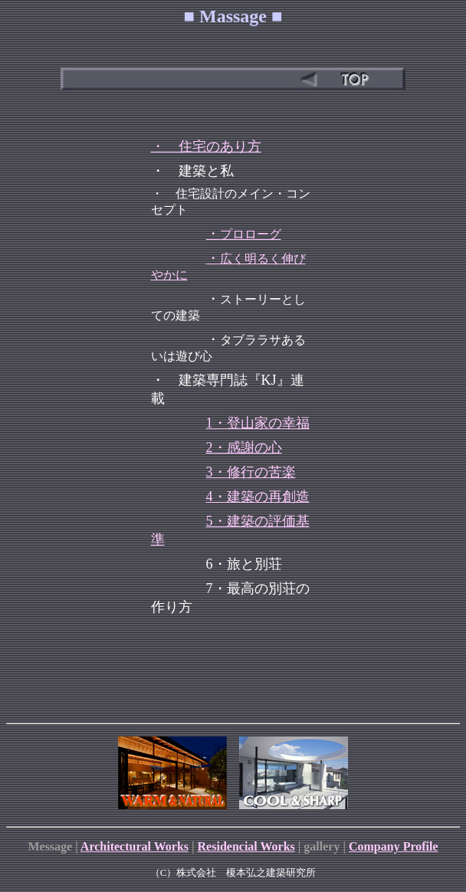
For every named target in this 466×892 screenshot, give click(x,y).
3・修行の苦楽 (251, 472)
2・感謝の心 (244, 447)
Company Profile (393, 846)
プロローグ (250, 234)
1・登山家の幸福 (258, 423)
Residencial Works (246, 846)
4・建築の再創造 (258, 496)
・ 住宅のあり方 (206, 146)
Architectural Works (134, 846)
